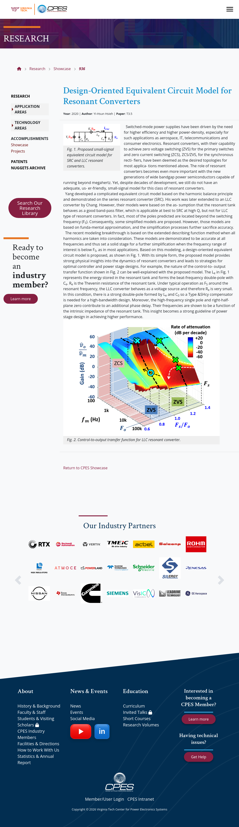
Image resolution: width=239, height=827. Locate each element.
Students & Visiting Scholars (36, 722)
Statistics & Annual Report (36, 759)
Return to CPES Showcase (85, 467)
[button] (18, 580)
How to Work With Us (38, 750)
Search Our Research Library (30, 208)
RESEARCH (20, 96)
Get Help (198, 756)
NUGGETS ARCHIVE (28, 167)
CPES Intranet (140, 799)
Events (76, 712)
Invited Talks (137, 712)
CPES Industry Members (31, 734)
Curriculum (134, 706)
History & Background (39, 706)
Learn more (21, 298)
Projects (18, 151)
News (75, 706)
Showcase (19, 144)
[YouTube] (80, 731)
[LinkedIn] (102, 731)
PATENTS (19, 161)
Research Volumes (141, 725)
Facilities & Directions (38, 743)
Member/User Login (104, 799)
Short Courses (137, 718)
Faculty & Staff (32, 712)
